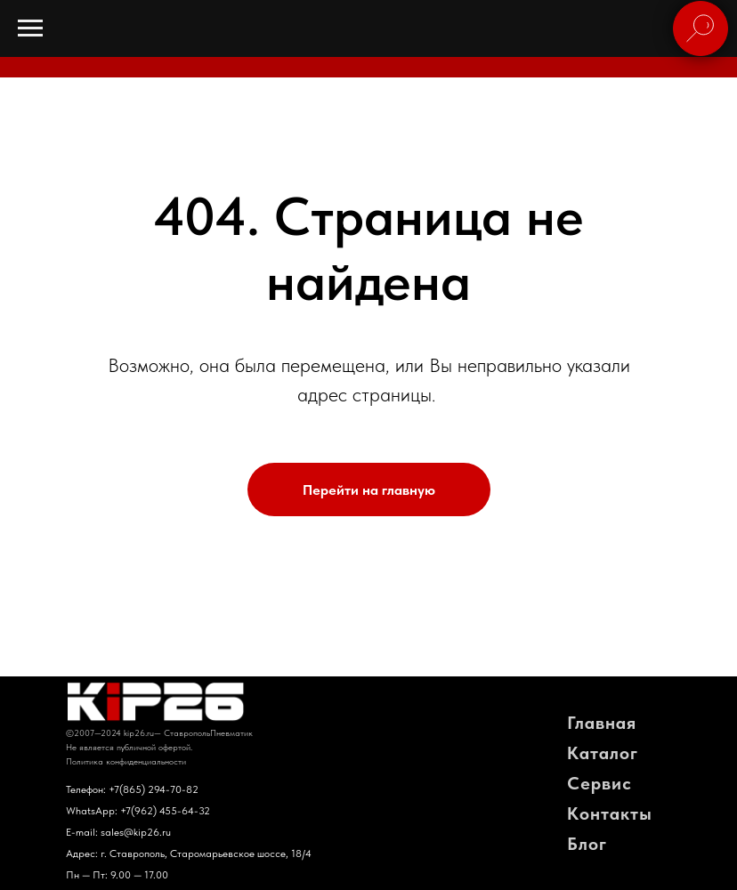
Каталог (602, 753)
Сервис (599, 783)
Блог (587, 843)
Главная (601, 722)
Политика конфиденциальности (126, 761)
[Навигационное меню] (30, 28)
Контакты (609, 813)
